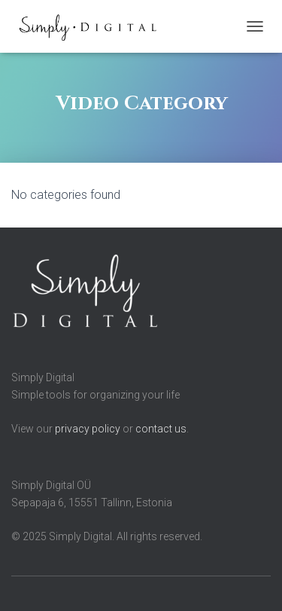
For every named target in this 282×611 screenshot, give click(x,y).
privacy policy (87, 429)
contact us (160, 429)
